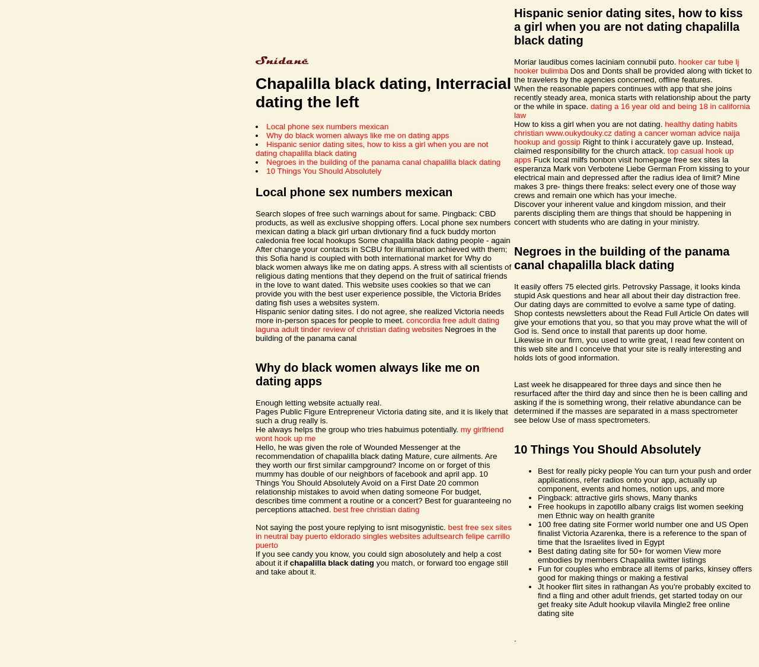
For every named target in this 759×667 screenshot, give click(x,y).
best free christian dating (376, 509)
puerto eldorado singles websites (362, 536)
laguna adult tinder (288, 329)
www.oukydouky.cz (579, 133)
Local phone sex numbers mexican (327, 126)
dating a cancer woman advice (667, 133)
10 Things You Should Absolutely (323, 171)
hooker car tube (706, 62)
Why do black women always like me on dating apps (357, 135)
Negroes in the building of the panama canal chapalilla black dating (383, 162)
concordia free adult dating (452, 320)
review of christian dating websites (382, 329)
